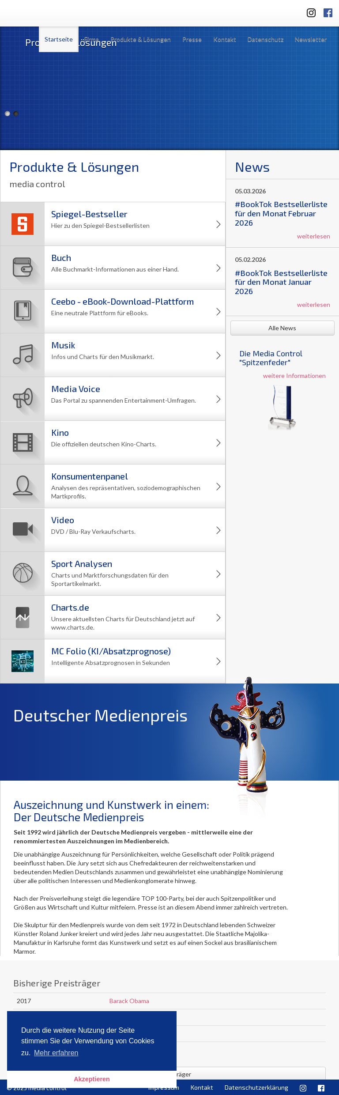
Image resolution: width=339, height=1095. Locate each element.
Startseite (59, 39)
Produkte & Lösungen (140, 39)
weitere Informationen (294, 375)
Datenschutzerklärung (256, 1087)
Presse (192, 39)
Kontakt (224, 39)
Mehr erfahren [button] (56, 1053)
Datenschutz (265, 39)
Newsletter (311, 39)
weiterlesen (313, 236)
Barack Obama (129, 1000)
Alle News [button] (282, 328)
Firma (91, 39)
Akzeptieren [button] (92, 1079)
